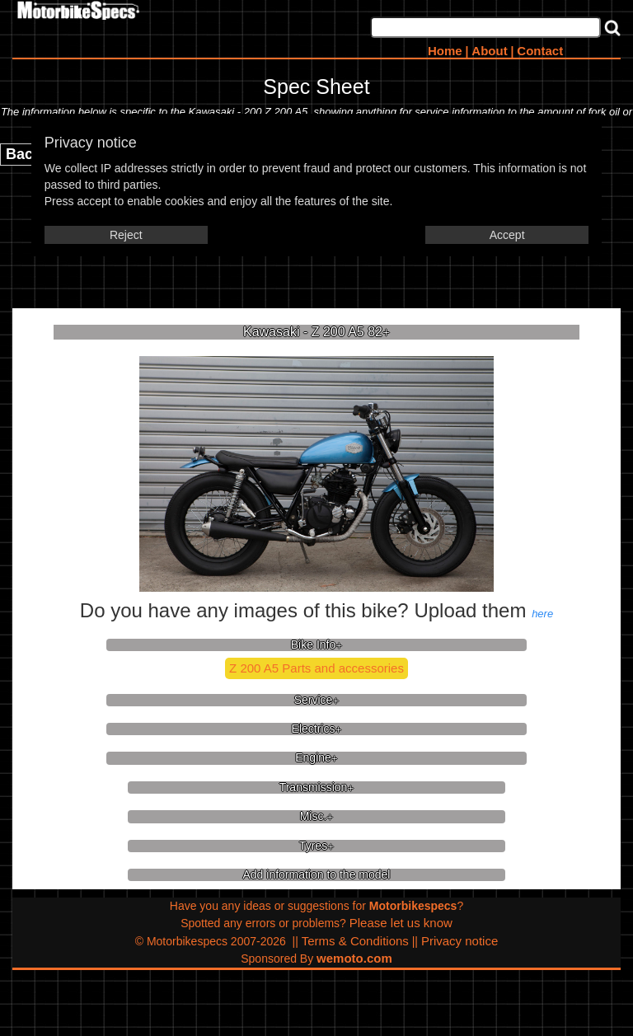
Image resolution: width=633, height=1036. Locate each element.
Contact (540, 51)
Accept (507, 234)
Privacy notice (459, 941)
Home (445, 51)
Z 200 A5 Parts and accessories (316, 668)
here (542, 613)
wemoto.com (354, 958)
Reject (126, 234)
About (489, 51)
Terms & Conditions (355, 941)
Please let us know (400, 923)
